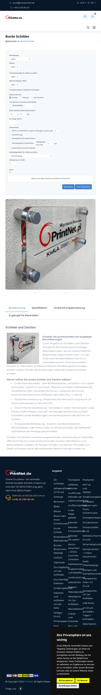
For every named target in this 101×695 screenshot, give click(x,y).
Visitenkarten (89, 624)
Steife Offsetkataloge (90, 563)
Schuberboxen (90, 522)
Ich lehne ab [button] (82, 680)
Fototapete (74, 480)
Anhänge (58, 497)
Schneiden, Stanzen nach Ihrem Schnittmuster (90, 507)
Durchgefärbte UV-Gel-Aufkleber (62, 571)
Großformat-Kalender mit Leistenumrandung (78, 497)
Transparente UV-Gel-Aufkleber (90, 595)
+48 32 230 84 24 (19, 8)
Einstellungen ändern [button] (68, 686)
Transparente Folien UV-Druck (90, 582)
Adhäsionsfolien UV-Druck (62, 490)
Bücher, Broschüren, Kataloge (60, 549)
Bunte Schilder (58, 530)
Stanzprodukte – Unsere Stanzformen (91, 553)
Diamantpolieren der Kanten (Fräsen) (23, 138)
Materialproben (76, 592)
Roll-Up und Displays (87, 488)
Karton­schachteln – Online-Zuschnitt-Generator (74, 552)
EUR (81, 3)
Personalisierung (17, 135)
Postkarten (88, 480)
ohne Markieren (39, 97)
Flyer (56, 626)
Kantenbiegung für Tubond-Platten (23, 143)
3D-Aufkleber (59, 482)
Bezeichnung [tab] (17, 307)
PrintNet (28, 681)
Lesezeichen (74, 582)
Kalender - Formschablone (76, 529)
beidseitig (26, 97)
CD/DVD (58, 557)
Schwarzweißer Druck (91, 529)
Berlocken (59, 502)
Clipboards (59, 562)
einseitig (14, 97)
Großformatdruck (77, 505)
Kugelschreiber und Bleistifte (76, 571)
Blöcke (57, 511)
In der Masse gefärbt (72, 514)
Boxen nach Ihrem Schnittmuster (61, 520)
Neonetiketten (76, 609)
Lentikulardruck (76, 577)
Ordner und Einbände (73, 618)
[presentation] (35, 292)
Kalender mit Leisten (73, 538)
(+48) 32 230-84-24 (23, 499)
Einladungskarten (63, 588)
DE (91, 3)
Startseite (11, 41)
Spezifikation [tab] (39, 307)
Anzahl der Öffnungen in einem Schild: (40, 131)
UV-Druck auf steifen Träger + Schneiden (88, 613)
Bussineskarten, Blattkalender (62, 539)
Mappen (72, 587)
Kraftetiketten (75, 564)
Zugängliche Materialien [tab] (24, 315)
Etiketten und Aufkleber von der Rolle (59, 600)
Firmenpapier (61, 621)
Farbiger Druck (58, 615)
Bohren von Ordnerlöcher (20, 131)
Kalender (73, 522)
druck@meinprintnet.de (22, 3)
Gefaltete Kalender (73, 486)
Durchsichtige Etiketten (61, 581)
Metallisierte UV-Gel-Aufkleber (74, 600)
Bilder (57, 506)
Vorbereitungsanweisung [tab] (69, 307)
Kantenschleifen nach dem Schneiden (23, 148)
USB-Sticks (88, 603)
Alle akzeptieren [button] (66, 680)
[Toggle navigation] (94, 27)
